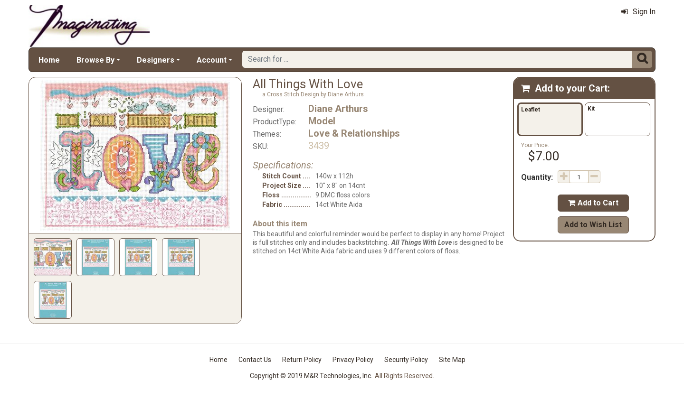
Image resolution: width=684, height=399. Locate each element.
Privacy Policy (352, 359)
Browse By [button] (95, 60)
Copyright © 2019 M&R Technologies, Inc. (311, 376)
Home (49, 60)
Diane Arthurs (338, 108)
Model (321, 121)
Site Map (452, 359)
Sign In (638, 11)
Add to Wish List (593, 224)
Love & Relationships (354, 133)
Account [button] (212, 60)
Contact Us (254, 359)
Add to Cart (593, 202)
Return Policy (302, 359)
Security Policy (406, 359)
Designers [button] (155, 60)
